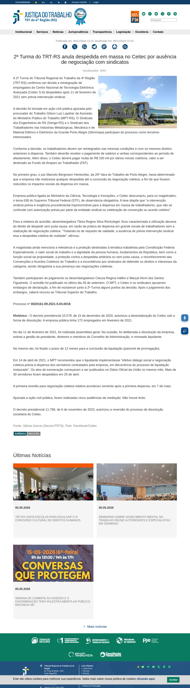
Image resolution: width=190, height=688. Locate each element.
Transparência (103, 31)
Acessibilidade (22, 2)
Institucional (24, 31)
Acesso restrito (79, 2)
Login (96, 2)
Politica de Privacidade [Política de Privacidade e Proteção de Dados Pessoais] (92, 686)
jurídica (20, 433)
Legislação (124, 31)
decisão (34, 433)
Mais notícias (97, 626)
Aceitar (173, 679)
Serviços (43, 31)
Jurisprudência (79, 31)
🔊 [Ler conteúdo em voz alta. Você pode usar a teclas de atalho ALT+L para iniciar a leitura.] (184, 331)
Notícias (59, 31)
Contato (159, 31)
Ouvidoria (143, 31)
